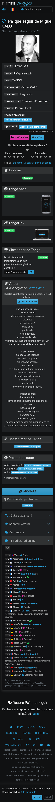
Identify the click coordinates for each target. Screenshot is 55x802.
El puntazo (29, 596)
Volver (25, 570)
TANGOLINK (12, 733)
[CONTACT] (48, 745)
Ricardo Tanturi (26, 750)
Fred (16, 657)
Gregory (16, 611)
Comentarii (14, 532)
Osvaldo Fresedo (11, 754)
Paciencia (26, 650)
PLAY (20, 727)
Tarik (15, 600)
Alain (16, 654)
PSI (29, 739)
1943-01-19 (16, 67)
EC (7, 548)
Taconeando (27, 562)
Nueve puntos (28, 635)
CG (14, 588)
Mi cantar (28, 162)
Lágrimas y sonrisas (34, 675)
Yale (16, 555)
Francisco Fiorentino (26, 101)
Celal (15, 581)
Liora (15, 562)
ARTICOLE (18, 739)
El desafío (30, 628)
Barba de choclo (29, 581)
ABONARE (27, 491)
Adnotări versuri (17, 524)
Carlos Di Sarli (12, 758)
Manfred (18, 624)
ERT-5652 (26, 611)
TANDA (27, 733)
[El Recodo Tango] (11, 727)
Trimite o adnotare (27, 301)
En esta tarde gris (36, 646)
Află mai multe (28, 792)
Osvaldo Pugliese (43, 750)
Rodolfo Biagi (10, 750)
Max (15, 592)
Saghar (17, 675)
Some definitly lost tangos (38, 775)
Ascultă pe (19, 137)
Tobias (17, 639)
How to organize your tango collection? (27, 771)
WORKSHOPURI (13, 744)
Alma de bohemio (33, 671)
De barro (17, 162)
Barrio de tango (43, 162)
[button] (12, 9)
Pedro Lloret (17, 108)
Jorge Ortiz (19, 94)
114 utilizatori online (20, 540)
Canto (25, 555)
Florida (27, 607)
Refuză (48, 797)
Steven (16, 603)
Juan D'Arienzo (45, 754)
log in (35, 713)
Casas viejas (29, 639)
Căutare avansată (18, 515)
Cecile (16, 570)
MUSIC (30, 727)
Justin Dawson (20, 566)
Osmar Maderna (28, 754)
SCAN (42, 727)
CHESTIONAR (42, 733)
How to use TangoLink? (27, 763)
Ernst (16, 635)
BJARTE (17, 596)
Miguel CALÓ (21, 87)
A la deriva (26, 632)
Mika (16, 650)
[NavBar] (51, 3)
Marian (16, 585)
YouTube (37, 137)
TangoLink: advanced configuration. (27, 767)
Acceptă (37, 797)
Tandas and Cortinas (14, 775)
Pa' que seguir (18, 74)
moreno (17, 671)
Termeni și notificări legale (27, 780)
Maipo (24, 592)
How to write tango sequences (35, 758)
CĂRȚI (39, 739)
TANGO (13, 81)
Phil (15, 632)
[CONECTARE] (3, 9)
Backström (19, 646)
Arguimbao (18, 559)
